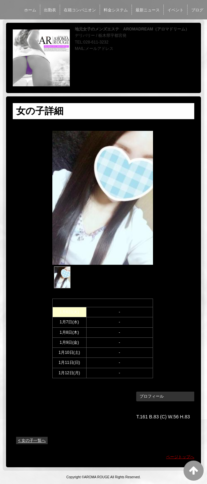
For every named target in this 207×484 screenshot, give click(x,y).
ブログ (197, 10)
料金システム (116, 10)
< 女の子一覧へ (32, 440)
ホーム (30, 10)
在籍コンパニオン (80, 10)
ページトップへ (180, 457)
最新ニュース (148, 10)
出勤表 (50, 10)
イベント (175, 10)
